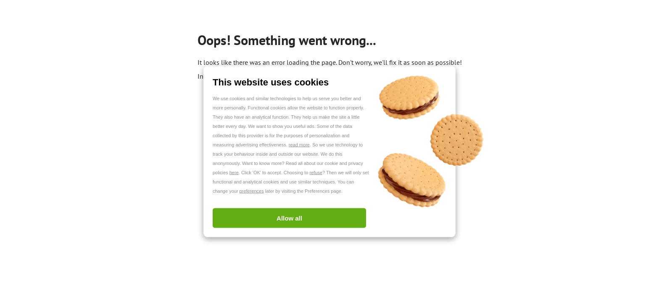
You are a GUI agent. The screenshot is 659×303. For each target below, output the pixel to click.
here (234, 172)
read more (299, 144)
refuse (315, 172)
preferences (252, 191)
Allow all (289, 218)
